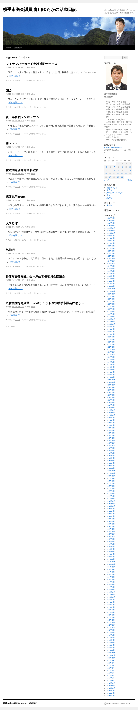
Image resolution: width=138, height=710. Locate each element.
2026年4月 (110, 218)
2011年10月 (111, 658)
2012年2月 (110, 648)
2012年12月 (111, 622)
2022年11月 (111, 322)
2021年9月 (110, 357)
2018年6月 (110, 456)
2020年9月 (110, 387)
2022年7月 (110, 332)
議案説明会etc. (16, 196)
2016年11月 (111, 504)
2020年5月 (110, 397)
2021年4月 (110, 370)
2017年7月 (110, 483)
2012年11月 (111, 625)
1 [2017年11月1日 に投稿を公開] (118, 164)
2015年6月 (110, 547)
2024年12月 (111, 258)
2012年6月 (110, 638)
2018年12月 (111, 440)
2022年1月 (110, 347)
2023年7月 (110, 301)
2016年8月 (110, 511)
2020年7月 (110, 392)
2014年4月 (110, 582)
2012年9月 (110, 630)
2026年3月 (110, 220)
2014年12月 (111, 562)
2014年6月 (110, 577)
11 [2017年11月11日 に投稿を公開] (130, 167)
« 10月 (106, 180)
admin (33, 67)
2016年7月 (110, 514)
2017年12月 (111, 471)
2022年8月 (110, 329)
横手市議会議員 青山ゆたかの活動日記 (39, 9)
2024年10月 (111, 263)
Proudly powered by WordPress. (119, 703)
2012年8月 (110, 633)
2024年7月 (110, 271)
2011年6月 (110, 668)
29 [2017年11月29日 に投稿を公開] (118, 177)
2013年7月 (110, 605)
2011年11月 (110, 655)
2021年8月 (110, 360)
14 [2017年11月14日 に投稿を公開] (114, 170)
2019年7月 (110, 423)
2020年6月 (110, 395)
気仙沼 (10, 250)
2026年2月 (110, 223)
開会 (9, 90)
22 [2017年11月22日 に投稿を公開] (118, 174)
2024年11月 (111, 261)
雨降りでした (111, 188)
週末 (108, 195)
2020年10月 (111, 385)
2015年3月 (110, 554)
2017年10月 (111, 476)
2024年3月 (110, 281)
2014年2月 (110, 587)
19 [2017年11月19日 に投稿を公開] (106, 174)
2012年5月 (110, 640)
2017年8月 (110, 481)
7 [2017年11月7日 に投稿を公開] (114, 167)
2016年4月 (110, 521)
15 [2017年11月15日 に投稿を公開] (118, 170)
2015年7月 (110, 544)
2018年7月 (110, 453)
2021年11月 (111, 352)
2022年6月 (110, 334)
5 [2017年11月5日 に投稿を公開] (106, 167)
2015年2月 (110, 557)
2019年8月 (110, 420)
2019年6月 (110, 425)
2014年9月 (110, 569)
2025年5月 (110, 246)
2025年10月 (111, 233)
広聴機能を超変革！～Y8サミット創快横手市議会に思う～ (45, 303)
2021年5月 (110, 367)
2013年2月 (110, 617)
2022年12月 (111, 319)
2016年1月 (110, 529)
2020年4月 (110, 400)
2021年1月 (110, 377)
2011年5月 (110, 670)
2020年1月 (110, 408)
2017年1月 (110, 499)
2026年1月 (110, 226)
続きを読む (16, 76)
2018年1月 (110, 468)
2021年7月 (110, 362)
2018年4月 (110, 461)
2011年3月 (110, 675)
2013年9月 (110, 600)
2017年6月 (110, 486)
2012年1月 (110, 650)
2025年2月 (110, 253)
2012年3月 (110, 645)
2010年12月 (111, 683)
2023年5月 (110, 306)
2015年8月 (110, 542)
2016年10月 (111, 506)
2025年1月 (110, 256)
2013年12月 (111, 592)
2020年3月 (110, 402)
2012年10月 (111, 627)
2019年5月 (110, 428)
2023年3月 (110, 311)
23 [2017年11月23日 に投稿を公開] (122, 174)
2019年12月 (111, 410)
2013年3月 (110, 615)
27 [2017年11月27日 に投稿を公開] (110, 177)
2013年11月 (111, 595)
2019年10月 (111, 415)
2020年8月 (110, 390)
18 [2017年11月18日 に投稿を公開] (130, 170)
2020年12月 (111, 380)
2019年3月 (110, 433)
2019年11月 (111, 413)
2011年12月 (111, 653)
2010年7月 (110, 696)
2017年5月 (110, 488)
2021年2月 (110, 375)
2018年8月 (110, 451)
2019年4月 (110, 430)
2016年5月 (110, 519)
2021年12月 (111, 349)
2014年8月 (110, 572)
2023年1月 (110, 317)
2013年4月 (110, 612)
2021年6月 (110, 365)
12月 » (129, 180)
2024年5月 (110, 276)
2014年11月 (111, 564)
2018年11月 (111, 443)
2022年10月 (111, 324)
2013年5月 (110, 610)
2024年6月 (110, 274)
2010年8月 (110, 693)
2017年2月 (110, 496)
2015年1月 (110, 559)
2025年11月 (111, 231)
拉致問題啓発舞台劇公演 (22, 170)
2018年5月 (110, 458)
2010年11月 (111, 686)
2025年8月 (110, 238)
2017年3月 (110, 493)
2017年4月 (110, 491)
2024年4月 (110, 279)
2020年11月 (111, 382)
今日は (109, 190)
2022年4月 (110, 339)
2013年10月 (111, 597)
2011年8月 (110, 663)
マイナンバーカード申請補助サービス (31, 63)
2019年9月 (110, 418)
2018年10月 (111, 445)
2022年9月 (110, 327)
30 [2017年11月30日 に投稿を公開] (122, 177)
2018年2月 (110, 466)
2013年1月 (110, 620)
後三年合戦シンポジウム (22, 117)
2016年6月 (110, 516)
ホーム (9, 48)
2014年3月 (110, 584)
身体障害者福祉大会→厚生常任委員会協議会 (35, 276)
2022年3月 (110, 342)
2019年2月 (110, 435)
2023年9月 (110, 296)
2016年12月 (111, 501)
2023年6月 (110, 304)
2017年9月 (110, 478)
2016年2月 (110, 526)
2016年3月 (110, 524)
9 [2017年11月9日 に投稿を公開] (122, 167)
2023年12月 (111, 289)
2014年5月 (110, 579)
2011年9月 (110, 660)
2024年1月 (110, 286)
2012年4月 (110, 643)
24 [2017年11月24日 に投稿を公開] (126, 174)
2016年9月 (110, 509)
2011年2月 (110, 678)
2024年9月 (110, 266)
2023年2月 (110, 314)
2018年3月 (110, 463)
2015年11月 (111, 534)
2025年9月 (110, 236)
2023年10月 (111, 294)
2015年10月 (111, 536)
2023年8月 (110, 299)
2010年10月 (111, 688)
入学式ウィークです (114, 193)
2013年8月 (110, 602)
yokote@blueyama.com (113, 147)
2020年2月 (110, 405)
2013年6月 (110, 607)
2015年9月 (110, 539)
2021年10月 (111, 354)
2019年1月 (110, 438)
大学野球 (12, 223)
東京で (109, 198)
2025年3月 (110, 251)
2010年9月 (110, 691)
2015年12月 (111, 531)
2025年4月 (110, 248)
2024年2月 (110, 284)
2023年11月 (111, 291)
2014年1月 (110, 590)
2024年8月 (110, 269)
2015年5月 (110, 549)
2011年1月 (110, 681)
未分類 (17, 80)
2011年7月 (110, 665)
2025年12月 (111, 228)
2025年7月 (110, 241)
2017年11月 (111, 473)
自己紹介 (18, 48)
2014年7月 (110, 574)
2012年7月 (110, 635)
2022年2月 (110, 344)
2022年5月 (110, 337)
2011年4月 (110, 673)
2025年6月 (110, 243)
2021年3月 (110, 372)
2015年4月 (110, 552)
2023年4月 (110, 309)
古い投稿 (10, 326)
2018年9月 (110, 448)
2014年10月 (111, 567)
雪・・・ (12, 143)
